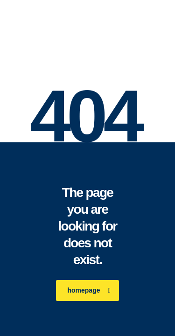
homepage (88, 290)
